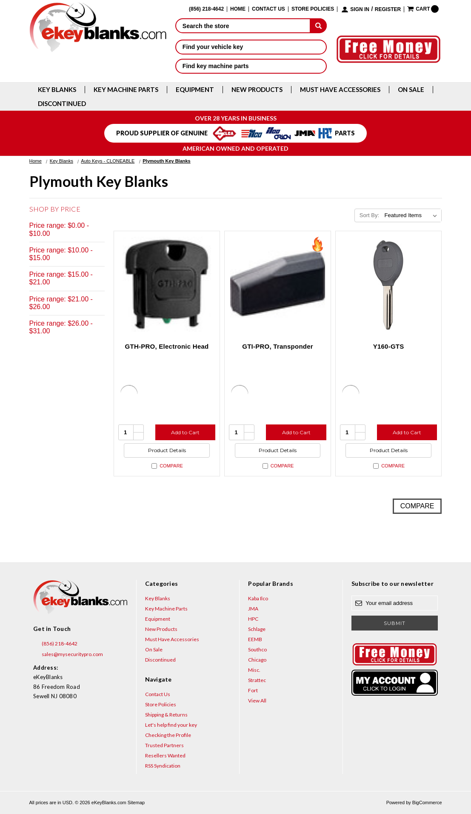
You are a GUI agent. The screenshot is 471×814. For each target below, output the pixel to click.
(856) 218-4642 (55, 643)
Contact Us (268, 9)
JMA (253, 608)
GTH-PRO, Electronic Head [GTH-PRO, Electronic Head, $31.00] (167, 346)
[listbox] (412, 215)
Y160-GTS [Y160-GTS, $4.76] (388, 346)
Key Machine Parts (126, 89)
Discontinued (62, 103)
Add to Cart (185, 432)
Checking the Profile (168, 735)
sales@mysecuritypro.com (68, 654)
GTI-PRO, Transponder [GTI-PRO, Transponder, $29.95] (277, 346)
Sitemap (136, 802)
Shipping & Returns (166, 714)
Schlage (256, 629)
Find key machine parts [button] (251, 66)
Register (388, 9)
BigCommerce (427, 802)
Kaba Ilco (258, 598)
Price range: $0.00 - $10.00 (59, 229)
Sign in (359, 9)
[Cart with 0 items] (423, 9)
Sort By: (369, 215)
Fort (253, 690)
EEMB (255, 639)
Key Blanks (57, 89)
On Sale (411, 89)
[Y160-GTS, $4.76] (388, 284)
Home (237, 9)
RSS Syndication (162, 765)
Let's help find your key (171, 725)
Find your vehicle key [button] (251, 46)
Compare (167, 466)
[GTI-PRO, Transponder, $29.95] (277, 284)
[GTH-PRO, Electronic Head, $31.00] (167, 284)
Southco (257, 649)
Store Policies (312, 9)
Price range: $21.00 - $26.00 (61, 302)
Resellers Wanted (165, 755)
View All (257, 700)
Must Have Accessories (340, 89)
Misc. (254, 670)
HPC (253, 619)
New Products (257, 89)
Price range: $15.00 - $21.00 (61, 278)
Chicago (257, 659)
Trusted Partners (164, 745)
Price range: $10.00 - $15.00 (61, 253)
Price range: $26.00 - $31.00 (61, 327)
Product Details (167, 450)
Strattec (257, 680)
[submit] (318, 25)
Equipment (195, 89)
